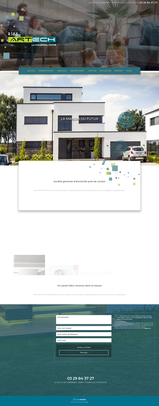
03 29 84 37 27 (148, 2)
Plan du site (74, 402)
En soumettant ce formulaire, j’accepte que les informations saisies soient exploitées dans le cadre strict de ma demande (134, 317)
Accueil (31, 71)
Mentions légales (83, 402)
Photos (92, 71)
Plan (129, 71)
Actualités (105, 71)
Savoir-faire (77, 71)
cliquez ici (147, 328)
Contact (119, 71)
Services (61, 71)
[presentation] (129, 334)
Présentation (45, 71)
